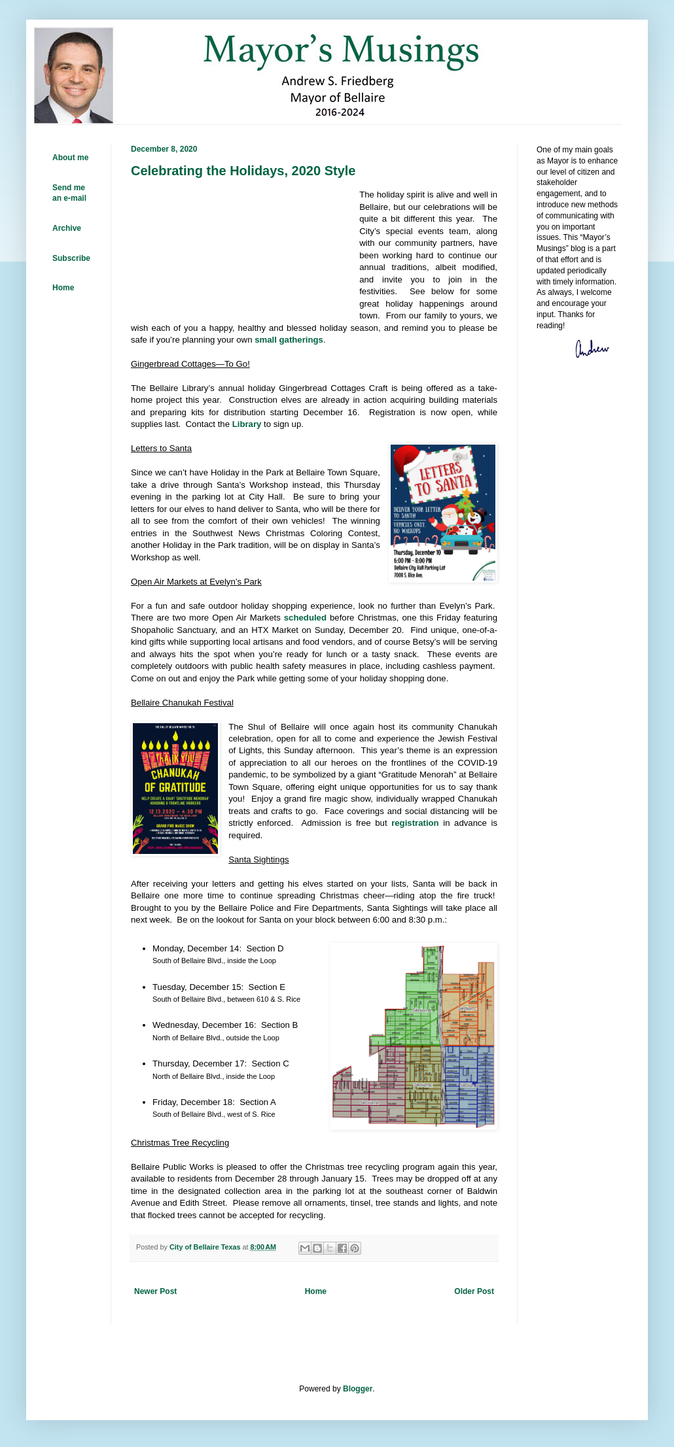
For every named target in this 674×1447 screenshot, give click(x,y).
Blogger (357, 1388)
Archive (66, 228)
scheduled (305, 617)
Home (316, 1291)
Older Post (474, 1291)
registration (415, 823)
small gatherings (289, 340)
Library (247, 424)
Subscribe (71, 258)
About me (70, 157)
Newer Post (155, 1291)
